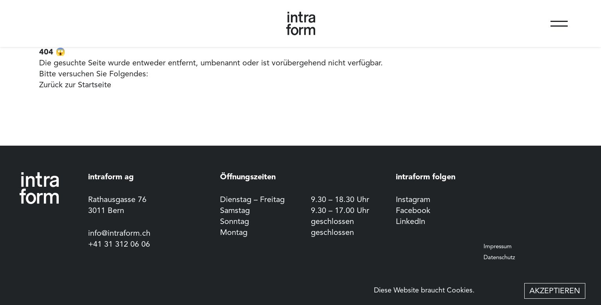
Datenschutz (499, 258)
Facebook (413, 211)
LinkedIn (410, 222)
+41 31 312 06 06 (119, 245)
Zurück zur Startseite (75, 85)
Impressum (498, 247)
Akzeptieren (554, 291)
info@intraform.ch (119, 234)
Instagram (413, 200)
